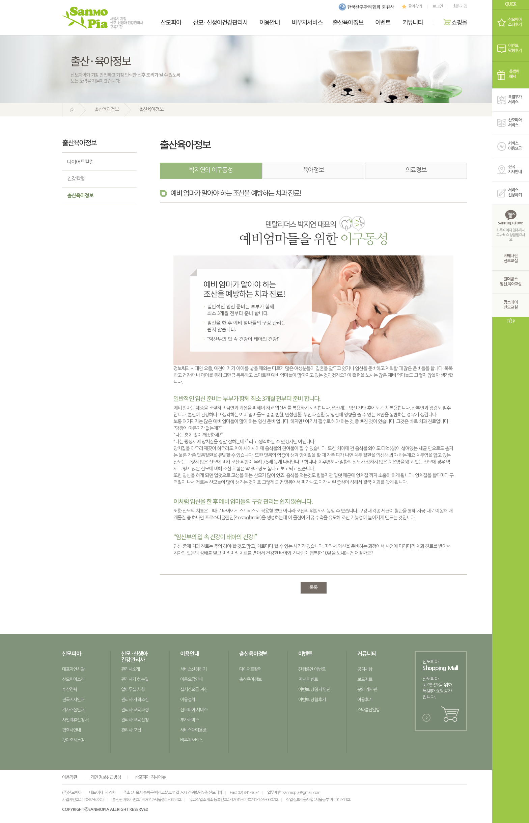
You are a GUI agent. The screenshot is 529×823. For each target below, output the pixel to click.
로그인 (438, 6)
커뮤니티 (412, 22)
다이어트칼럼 (80, 161)
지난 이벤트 (308, 679)
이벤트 (383, 22)
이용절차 (187, 699)
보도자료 (364, 679)
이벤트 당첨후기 (312, 699)
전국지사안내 (73, 699)
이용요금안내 (191, 679)
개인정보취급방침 (106, 777)
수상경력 (69, 689)
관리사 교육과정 (134, 710)
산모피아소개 (73, 679)
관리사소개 (130, 669)
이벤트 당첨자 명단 (314, 689)
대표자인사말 (73, 669)
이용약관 (69, 777)
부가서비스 (189, 720)
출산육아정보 (348, 22)
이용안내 (269, 22)
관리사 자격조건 (134, 699)
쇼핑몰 (455, 22)
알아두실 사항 (133, 689)
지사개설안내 (73, 710)
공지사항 (364, 669)
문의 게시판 (367, 689)
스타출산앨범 (368, 710)
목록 (313, 587)
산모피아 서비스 (193, 710)
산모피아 (171, 22)
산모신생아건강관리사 (220, 22)
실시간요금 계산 (193, 689)
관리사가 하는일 (134, 679)
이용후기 (364, 699)
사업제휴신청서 (75, 720)
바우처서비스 (307, 22)
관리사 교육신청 (134, 720)
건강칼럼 (76, 178)
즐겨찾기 (411, 6)
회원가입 (460, 6)
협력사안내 (71, 730)
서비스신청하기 (193, 669)
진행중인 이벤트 (312, 669)
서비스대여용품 (193, 730)
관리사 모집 (131, 730)
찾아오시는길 (73, 740)
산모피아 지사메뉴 (150, 777)
